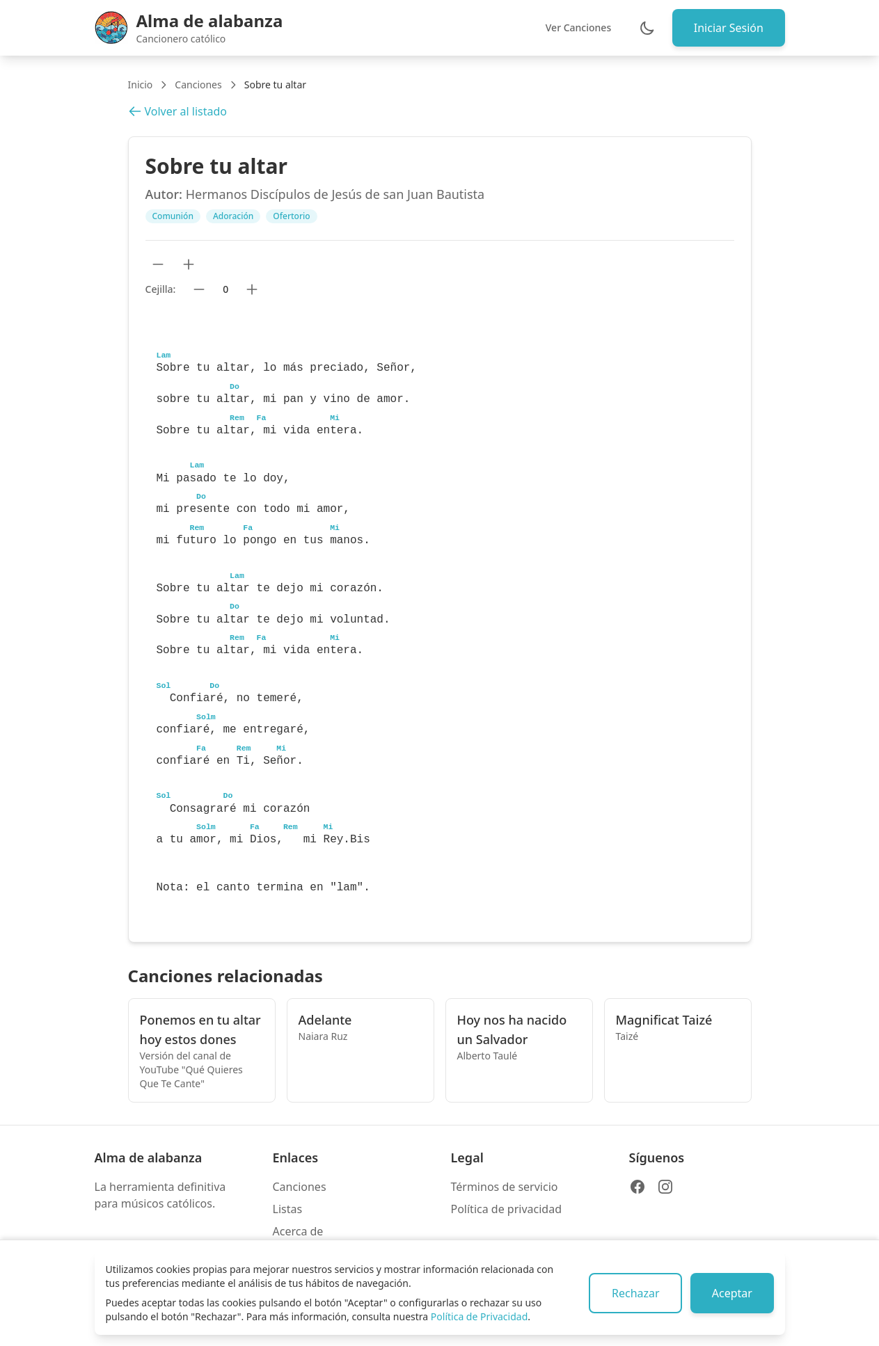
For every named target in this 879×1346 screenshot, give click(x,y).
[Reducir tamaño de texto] (158, 264)
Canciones (198, 84)
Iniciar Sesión (727, 27)
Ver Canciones (576, 27)
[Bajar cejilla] (199, 289)
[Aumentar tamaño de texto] (188, 264)
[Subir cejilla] (251, 289)
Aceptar (731, 1293)
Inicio (140, 84)
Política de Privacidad (479, 1316)
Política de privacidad (506, 1209)
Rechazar (633, 1293)
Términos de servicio (504, 1186)
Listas (288, 1209)
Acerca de (298, 1231)
